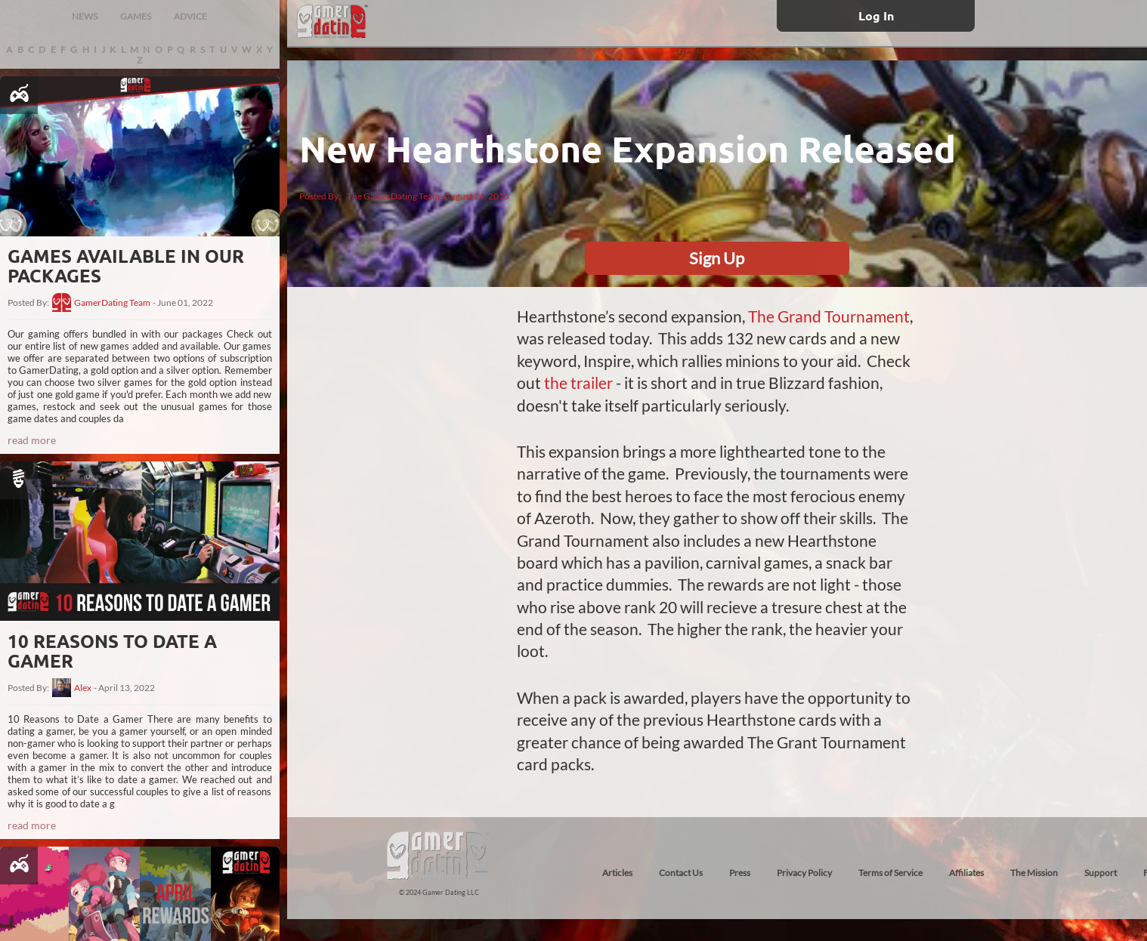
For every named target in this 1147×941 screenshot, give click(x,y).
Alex (82, 688)
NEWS (84, 16)
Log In (876, 15)
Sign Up (716, 258)
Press (739, 872)
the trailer (578, 382)
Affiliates (966, 872)
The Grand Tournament (829, 316)
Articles (617, 872)
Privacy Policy (804, 872)
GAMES (135, 16)
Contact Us (681, 872)
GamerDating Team (112, 303)
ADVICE (190, 16)
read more (32, 439)
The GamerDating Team (393, 196)
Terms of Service (890, 872)
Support (1100, 872)
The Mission (1034, 872)
